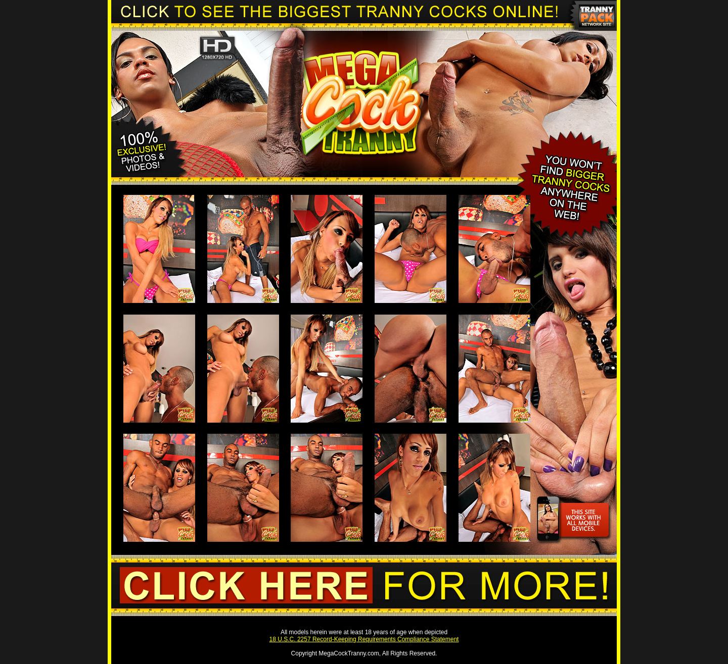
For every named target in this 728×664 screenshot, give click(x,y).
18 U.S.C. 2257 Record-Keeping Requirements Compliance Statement (364, 639)
